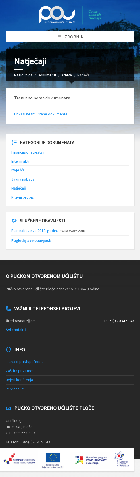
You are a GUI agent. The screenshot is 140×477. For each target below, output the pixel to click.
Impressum (15, 388)
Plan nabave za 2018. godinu (35, 230)
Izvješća (18, 170)
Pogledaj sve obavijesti (31, 240)
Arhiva (66, 75)
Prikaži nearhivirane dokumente (41, 114)
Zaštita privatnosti (21, 370)
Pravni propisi (23, 197)
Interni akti (20, 161)
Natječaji (18, 188)
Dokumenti (47, 75)
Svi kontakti (16, 329)
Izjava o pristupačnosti (25, 361)
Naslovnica (23, 75)
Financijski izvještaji (27, 152)
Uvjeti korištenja (19, 379)
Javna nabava (22, 179)
